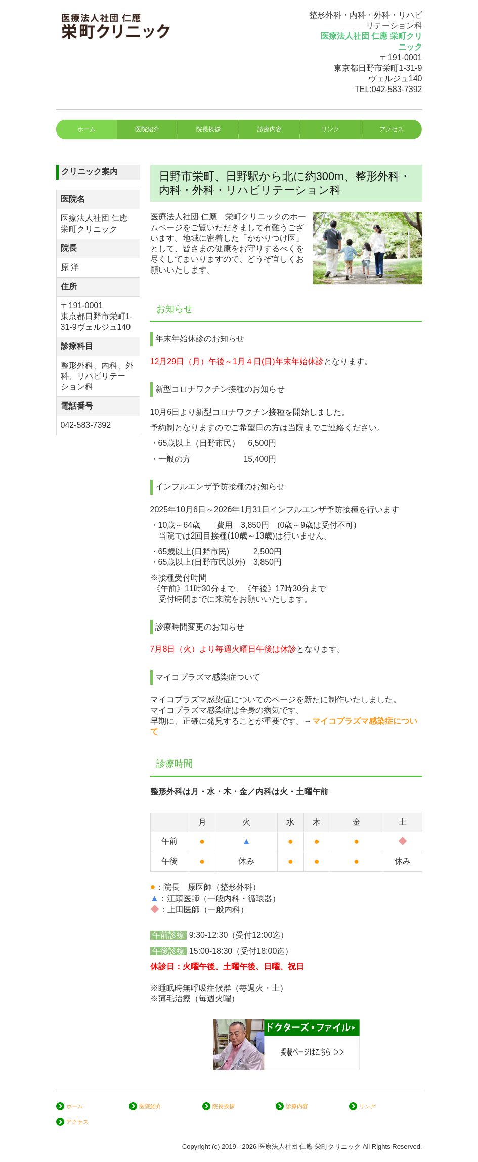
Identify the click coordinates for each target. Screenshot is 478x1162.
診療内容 (269, 129)
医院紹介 (147, 129)
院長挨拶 (208, 129)
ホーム (86, 129)
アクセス (391, 129)
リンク (330, 129)
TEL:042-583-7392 (388, 89)
